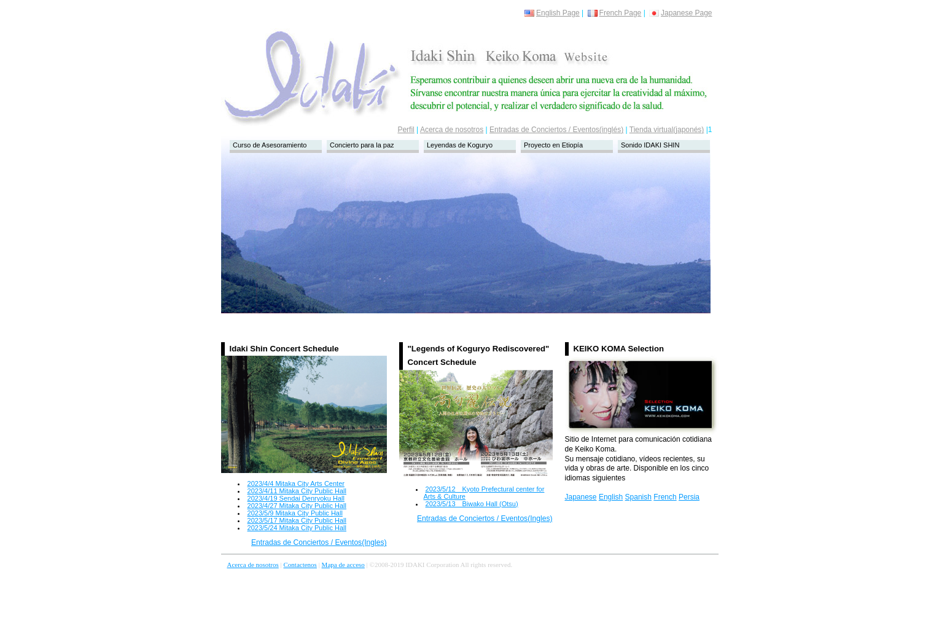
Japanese (581, 497)
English (611, 497)
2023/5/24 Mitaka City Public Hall (296, 527)
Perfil (405, 129)
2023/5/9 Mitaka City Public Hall (295, 513)
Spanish (638, 497)
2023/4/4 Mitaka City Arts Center (296, 483)
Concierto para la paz (362, 145)
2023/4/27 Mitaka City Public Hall (296, 505)
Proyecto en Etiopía (553, 145)
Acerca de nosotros (451, 129)
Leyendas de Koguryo (460, 145)
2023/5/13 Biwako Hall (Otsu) (472, 503)
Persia (689, 497)
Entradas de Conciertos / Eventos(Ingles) (319, 542)
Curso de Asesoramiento (269, 145)
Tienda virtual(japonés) (666, 129)
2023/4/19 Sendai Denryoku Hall (296, 498)
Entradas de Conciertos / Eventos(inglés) (556, 129)
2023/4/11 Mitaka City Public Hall (296, 491)
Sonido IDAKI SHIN (650, 145)
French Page (615, 13)
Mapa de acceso (343, 564)
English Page (552, 13)
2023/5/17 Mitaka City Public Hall (296, 520)
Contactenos (300, 564)
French (664, 497)
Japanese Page (680, 13)
